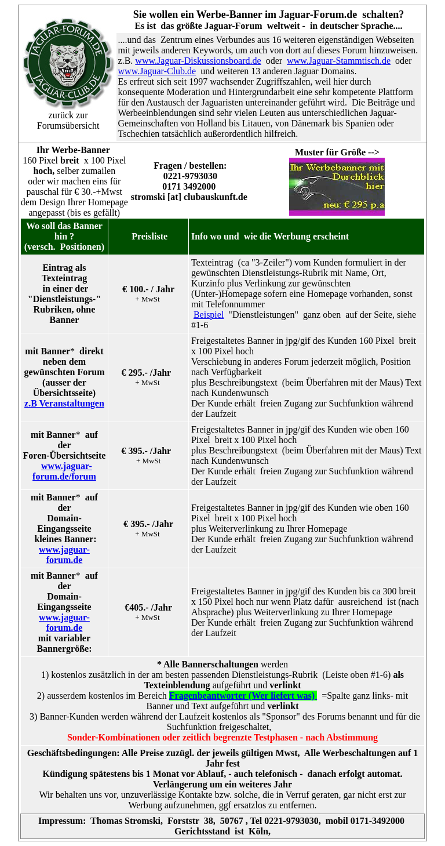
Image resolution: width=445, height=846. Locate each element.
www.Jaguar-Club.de (157, 71)
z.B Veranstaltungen (64, 403)
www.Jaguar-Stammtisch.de (339, 61)
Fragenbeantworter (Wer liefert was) (243, 695)
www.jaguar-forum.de (64, 554)
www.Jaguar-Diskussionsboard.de (198, 61)
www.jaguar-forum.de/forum (64, 471)
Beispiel (209, 314)
